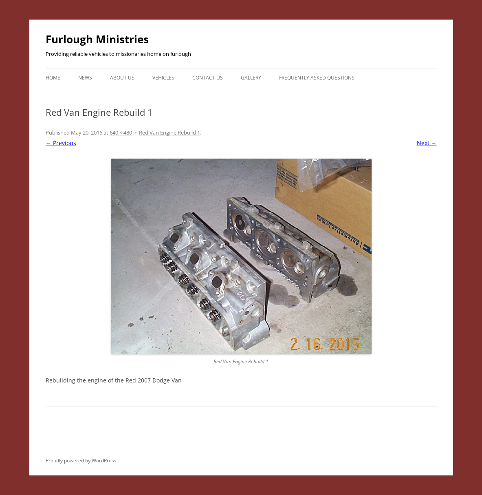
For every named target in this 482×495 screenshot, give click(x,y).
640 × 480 (121, 132)
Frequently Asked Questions (316, 77)
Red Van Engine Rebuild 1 (169, 132)
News (85, 77)
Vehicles (163, 77)
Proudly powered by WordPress (81, 460)
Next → (427, 143)
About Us (122, 77)
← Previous (61, 143)
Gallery (251, 77)
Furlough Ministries (97, 39)
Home (53, 77)
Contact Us (207, 77)
